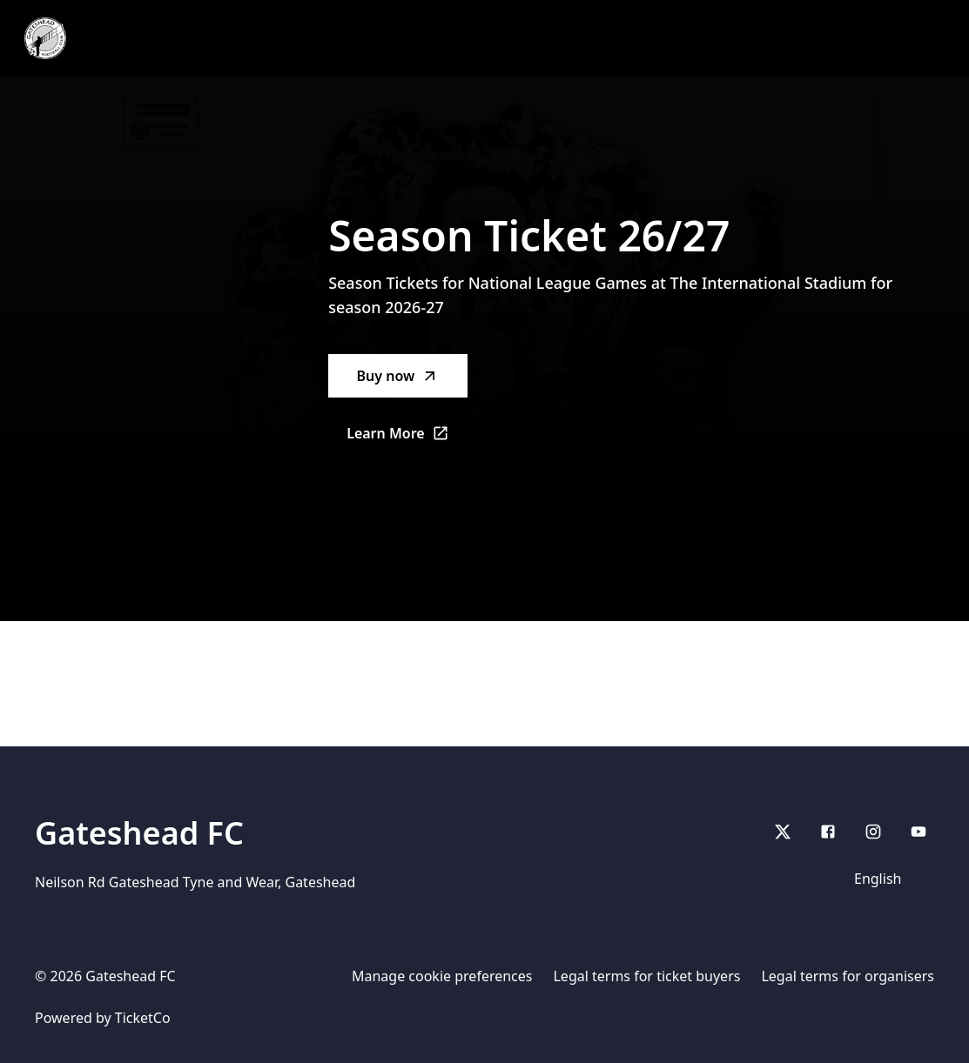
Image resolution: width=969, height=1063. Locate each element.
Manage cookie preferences (442, 976)
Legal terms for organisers (847, 976)
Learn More (407, 438)
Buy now (398, 375)
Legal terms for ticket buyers (646, 976)
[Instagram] (873, 831)
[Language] (889, 878)
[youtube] (918, 831)
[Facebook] (828, 831)
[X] (782, 831)
